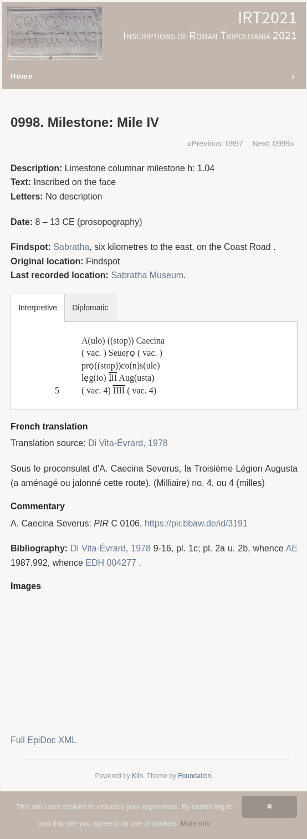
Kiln (137, 776)
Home (22, 76)
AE (292, 548)
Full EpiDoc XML (43, 740)
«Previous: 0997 (215, 143)
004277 (121, 562)
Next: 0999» (273, 143)
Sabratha (71, 247)
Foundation (194, 776)
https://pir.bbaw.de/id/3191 (196, 523)
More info (196, 823)
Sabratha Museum (147, 275)
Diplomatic (90, 307)
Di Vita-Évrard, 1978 (128, 443)
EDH (94, 562)
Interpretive (37, 307)
